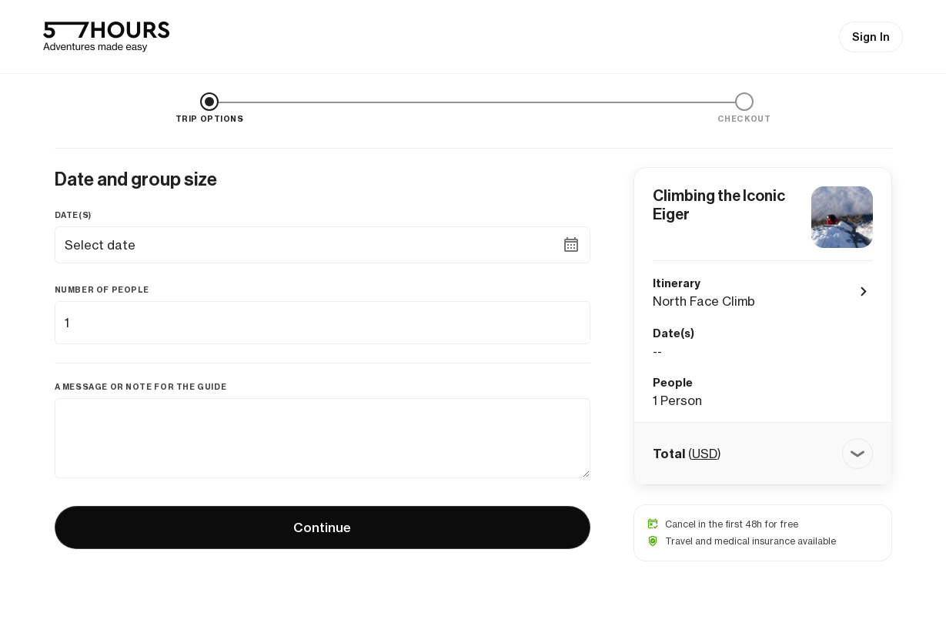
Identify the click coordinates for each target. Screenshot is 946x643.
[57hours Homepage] (106, 37)
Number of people (102, 290)
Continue (322, 527)
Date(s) (73, 215)
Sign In (871, 37)
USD (704, 453)
